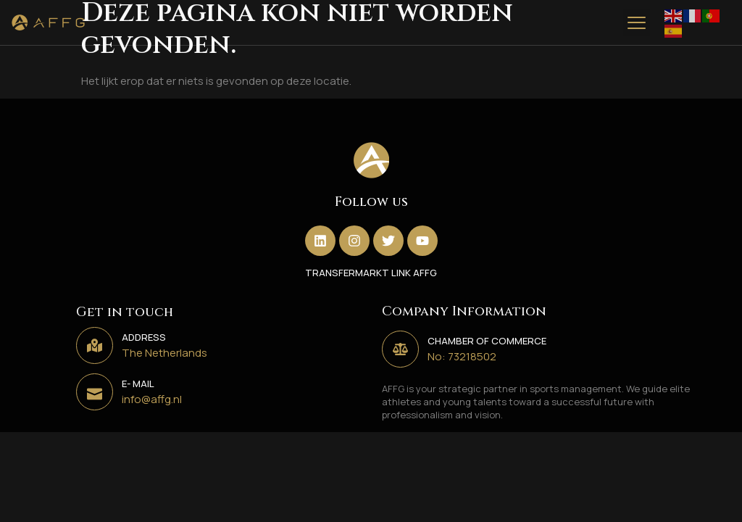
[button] (637, 22)
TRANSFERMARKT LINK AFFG (371, 272)
